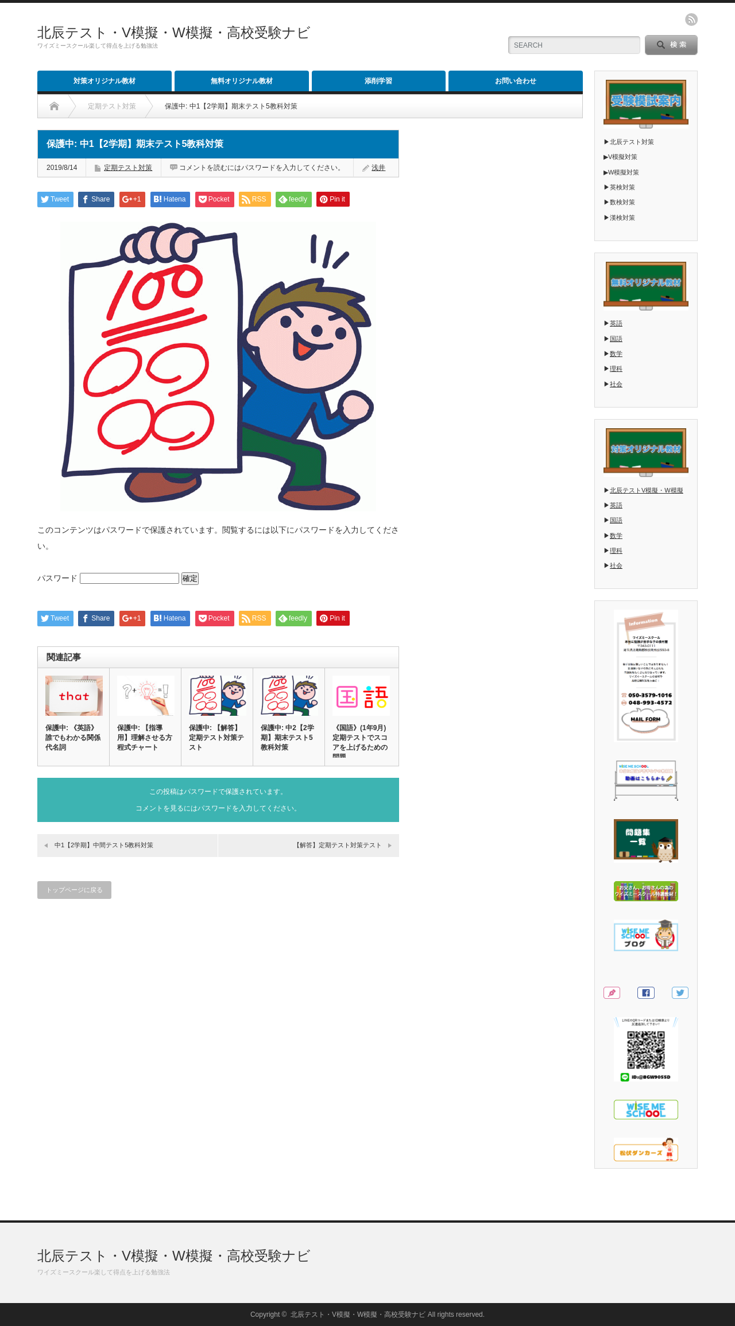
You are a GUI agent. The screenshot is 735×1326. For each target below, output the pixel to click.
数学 (616, 353)
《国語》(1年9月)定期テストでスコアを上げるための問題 (360, 742)
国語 (616, 338)
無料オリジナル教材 (242, 81)
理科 (616, 368)
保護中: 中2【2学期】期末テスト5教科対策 (287, 737)
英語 (616, 323)
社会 (616, 384)
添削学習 (378, 81)
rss (691, 19)
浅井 (378, 168)
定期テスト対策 (128, 168)
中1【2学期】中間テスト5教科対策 (104, 845)
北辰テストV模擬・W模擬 (646, 490)
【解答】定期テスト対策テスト (337, 845)
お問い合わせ (515, 81)
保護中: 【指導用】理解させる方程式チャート (144, 737)
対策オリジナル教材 (105, 81)
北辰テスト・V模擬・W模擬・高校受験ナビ (174, 32)
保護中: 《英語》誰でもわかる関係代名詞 (72, 737)
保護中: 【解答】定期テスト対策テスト (216, 737)
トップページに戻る (74, 889)
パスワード (108, 578)
